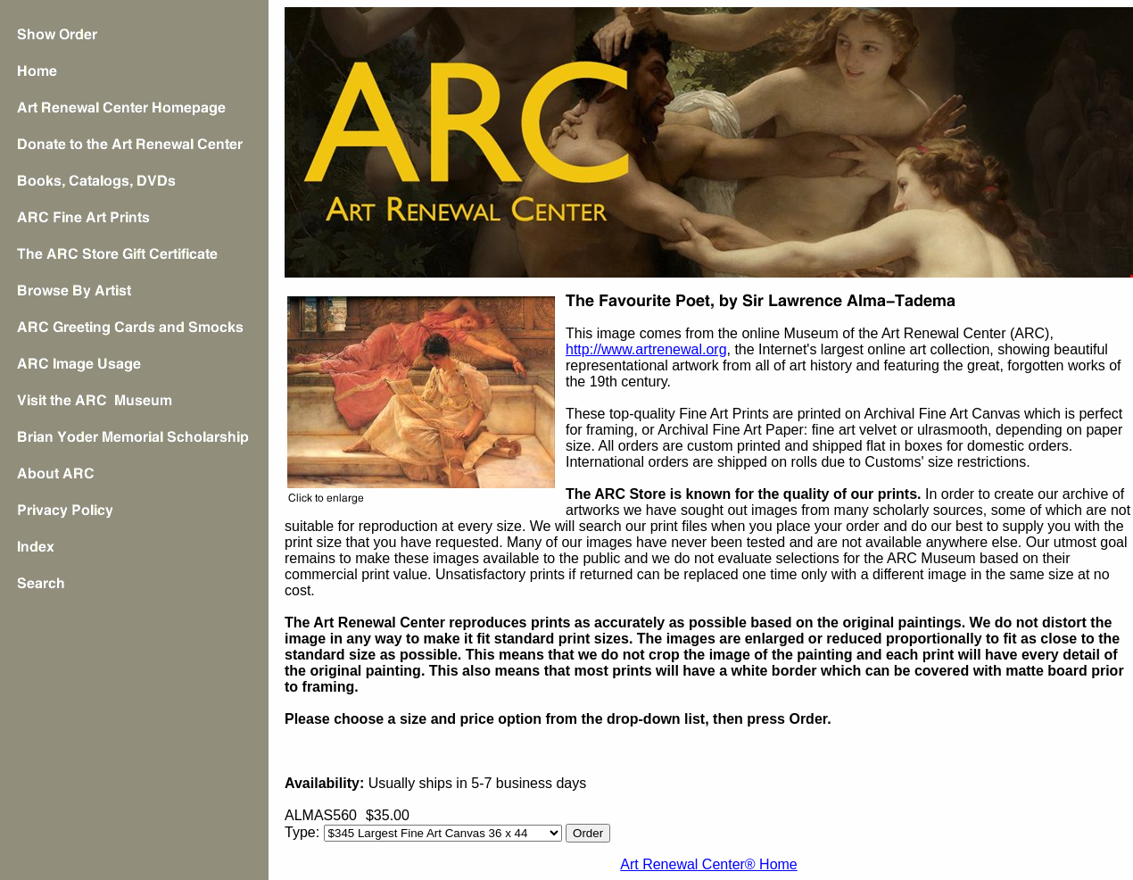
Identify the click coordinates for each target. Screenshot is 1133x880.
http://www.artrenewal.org (646, 349)
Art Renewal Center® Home (709, 864)
